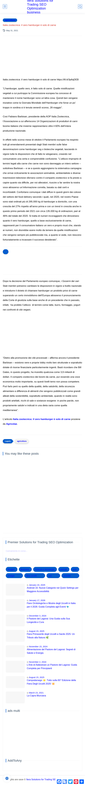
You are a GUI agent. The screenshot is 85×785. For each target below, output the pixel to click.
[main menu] (5, 6)
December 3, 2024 (37, 616)
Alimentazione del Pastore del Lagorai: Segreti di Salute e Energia (51, 651)
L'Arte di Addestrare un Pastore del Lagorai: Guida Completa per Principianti (52, 667)
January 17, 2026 (37, 600)
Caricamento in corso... (16, 551)
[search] (80, 6)
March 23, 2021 (36, 692)
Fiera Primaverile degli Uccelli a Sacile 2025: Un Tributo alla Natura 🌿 (51, 636)
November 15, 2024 (38, 646)
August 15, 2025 (36, 631)
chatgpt (11, 575)
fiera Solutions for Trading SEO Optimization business (53, 779)
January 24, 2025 (37, 585)
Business (25, 569)
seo (50, 575)
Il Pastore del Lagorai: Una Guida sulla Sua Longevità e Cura (48, 620)
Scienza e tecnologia (44, 569)
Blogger (11, 569)
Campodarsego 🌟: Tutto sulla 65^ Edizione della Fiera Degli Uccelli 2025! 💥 (51, 682)
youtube (67, 575)
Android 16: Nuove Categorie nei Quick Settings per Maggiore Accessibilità (52, 590)
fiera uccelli (31, 575)
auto (75, 569)
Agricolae (11, 424)
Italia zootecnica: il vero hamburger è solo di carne (41, 419)
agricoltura (10, 20)
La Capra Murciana (36, 695)
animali (63, 569)
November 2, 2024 (37, 662)
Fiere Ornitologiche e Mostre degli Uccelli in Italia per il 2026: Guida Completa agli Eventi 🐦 (51, 605)
